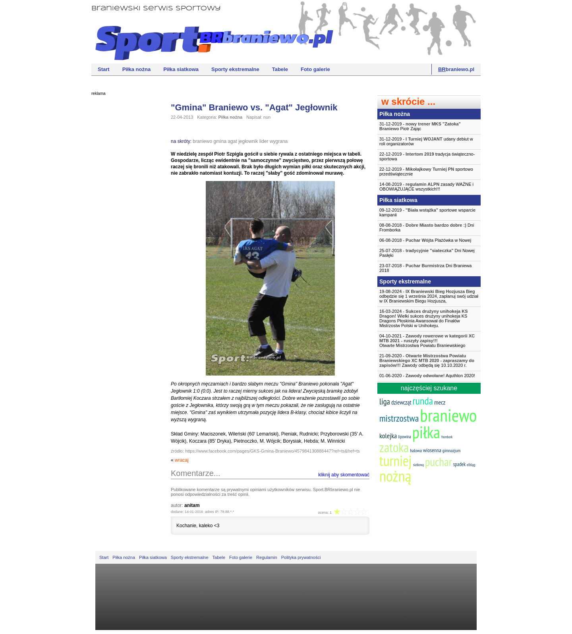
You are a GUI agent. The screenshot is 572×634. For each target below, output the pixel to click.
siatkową (418, 464)
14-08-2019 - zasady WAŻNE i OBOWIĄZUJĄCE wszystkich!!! (426, 186)
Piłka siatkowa (181, 69)
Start (104, 69)
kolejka (388, 435)
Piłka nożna (136, 69)
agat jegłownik (243, 141)
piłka (426, 432)
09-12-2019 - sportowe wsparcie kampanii (427, 212)
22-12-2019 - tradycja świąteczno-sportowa (427, 156)
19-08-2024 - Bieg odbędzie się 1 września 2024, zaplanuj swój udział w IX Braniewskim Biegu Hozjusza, (428, 296)
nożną (395, 476)
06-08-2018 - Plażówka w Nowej (425, 240)
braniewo (202, 141)
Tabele (280, 69)
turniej (395, 460)
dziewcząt (401, 402)
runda (423, 400)
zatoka (394, 447)
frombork (446, 437)
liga (384, 401)
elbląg (471, 464)
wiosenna (432, 450)
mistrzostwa (399, 418)
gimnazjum (452, 450)
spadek (459, 464)
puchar (438, 461)
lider (264, 141)
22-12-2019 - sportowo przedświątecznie (426, 171)
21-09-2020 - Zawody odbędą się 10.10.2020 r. (426, 360)
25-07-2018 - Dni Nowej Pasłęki (427, 253)
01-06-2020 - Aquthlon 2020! (427, 375)
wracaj (182, 460)
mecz (439, 402)
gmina (219, 141)
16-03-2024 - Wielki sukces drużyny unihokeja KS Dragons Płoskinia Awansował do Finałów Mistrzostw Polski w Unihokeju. (423, 318)
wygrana (279, 141)
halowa (416, 450)
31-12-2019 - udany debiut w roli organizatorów (426, 141)
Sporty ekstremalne (235, 69)
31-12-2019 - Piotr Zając (420, 126)
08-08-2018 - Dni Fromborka (426, 227)
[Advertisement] (123, 220)
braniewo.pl (456, 69)
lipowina (404, 436)
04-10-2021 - (429, 340)
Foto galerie (315, 69)
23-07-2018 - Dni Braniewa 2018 (425, 268)
